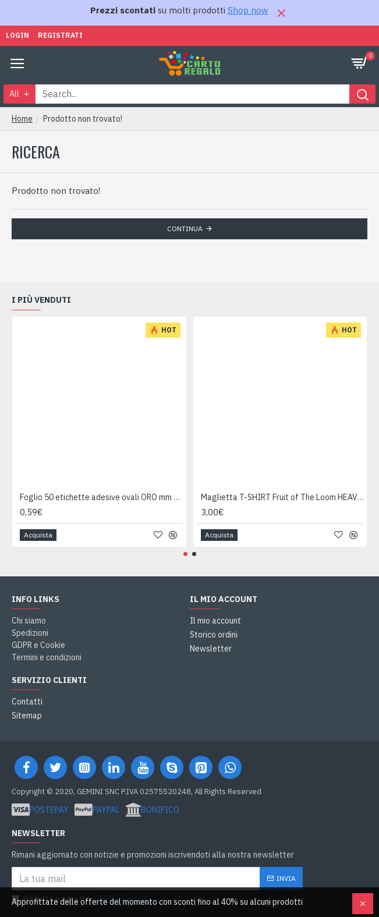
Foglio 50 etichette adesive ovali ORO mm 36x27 (101, 497)
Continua (185, 228)
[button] (185, 554)
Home (22, 119)
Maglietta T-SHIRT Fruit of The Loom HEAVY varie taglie (282, 497)
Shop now (248, 10)
